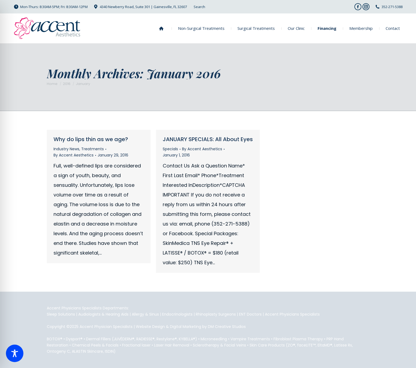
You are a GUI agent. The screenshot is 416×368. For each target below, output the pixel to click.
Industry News (66, 149)
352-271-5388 (392, 6)
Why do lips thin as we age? (91, 139)
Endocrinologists (177, 314)
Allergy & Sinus (145, 314)
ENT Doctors (250, 314)
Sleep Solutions (61, 314)
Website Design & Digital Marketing (168, 326)
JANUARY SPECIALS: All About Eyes (208, 139)
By (74, 155)
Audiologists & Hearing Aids (103, 314)
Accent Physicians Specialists (292, 314)
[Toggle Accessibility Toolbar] (14, 353)
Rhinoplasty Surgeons (216, 314)
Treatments (92, 149)
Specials (170, 149)
